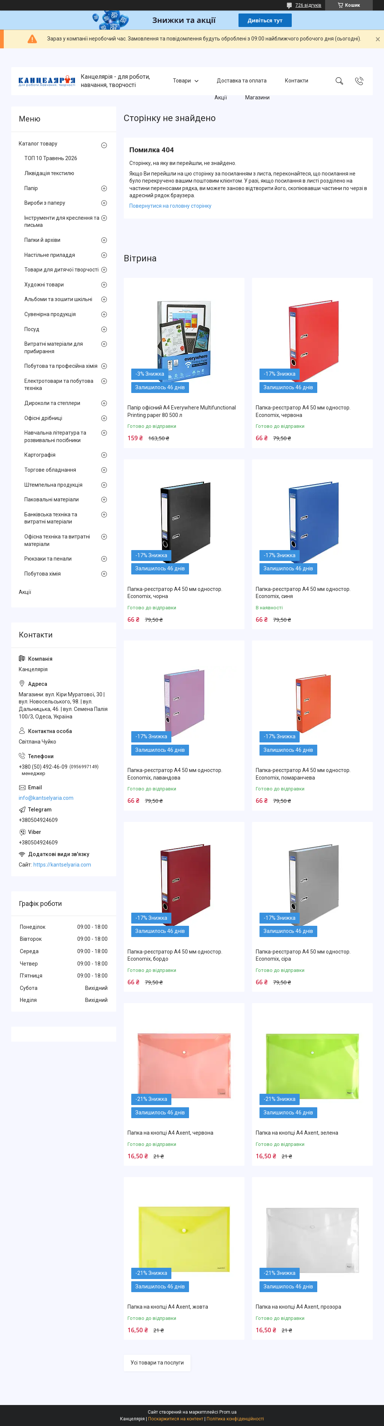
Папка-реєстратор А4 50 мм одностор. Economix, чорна (175, 593)
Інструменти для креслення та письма (61, 221)
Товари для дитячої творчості (61, 270)
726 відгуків (308, 5)
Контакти (296, 81)
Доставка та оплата (242, 81)
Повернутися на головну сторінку (170, 206)
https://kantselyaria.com (62, 865)
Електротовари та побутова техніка (58, 384)
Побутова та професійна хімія (61, 366)
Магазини (257, 97)
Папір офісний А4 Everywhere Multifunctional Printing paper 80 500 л (182, 411)
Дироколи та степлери (52, 403)
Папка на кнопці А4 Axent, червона (170, 1133)
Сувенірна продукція (50, 314)
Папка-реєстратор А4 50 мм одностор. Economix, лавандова (175, 774)
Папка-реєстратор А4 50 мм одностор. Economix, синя (303, 593)
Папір (31, 188)
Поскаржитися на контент (175, 1419)
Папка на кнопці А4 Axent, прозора (298, 1307)
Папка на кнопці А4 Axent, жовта (168, 1307)
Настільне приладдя (49, 255)
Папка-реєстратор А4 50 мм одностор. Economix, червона (303, 411)
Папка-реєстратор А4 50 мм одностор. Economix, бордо (175, 955)
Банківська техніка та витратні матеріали (50, 518)
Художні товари (44, 285)
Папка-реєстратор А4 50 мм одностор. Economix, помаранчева (303, 774)
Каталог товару (38, 144)
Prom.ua (228, 1412)
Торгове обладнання (50, 470)
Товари (182, 81)
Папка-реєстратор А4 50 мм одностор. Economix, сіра (303, 955)
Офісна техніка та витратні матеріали (57, 540)
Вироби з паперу (44, 203)
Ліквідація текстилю (49, 173)
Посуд (31, 329)
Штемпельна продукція (53, 485)
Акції (220, 97)
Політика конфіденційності (235, 1419)
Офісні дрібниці (43, 418)
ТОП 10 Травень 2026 (50, 158)
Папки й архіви (42, 240)
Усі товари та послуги (157, 1363)
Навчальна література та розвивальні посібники (55, 436)
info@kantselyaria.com (46, 798)
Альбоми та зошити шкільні (58, 299)
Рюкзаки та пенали (48, 559)
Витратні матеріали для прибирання (53, 347)
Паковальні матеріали (51, 499)
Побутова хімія (42, 574)
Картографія (40, 455)
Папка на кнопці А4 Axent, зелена (297, 1133)
